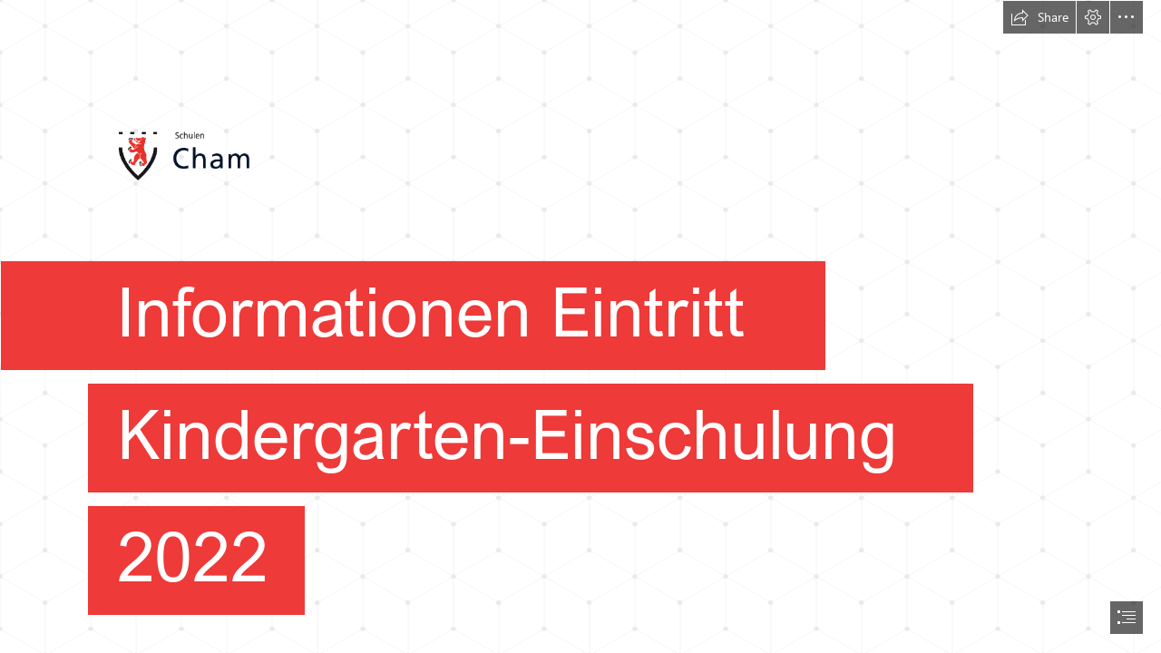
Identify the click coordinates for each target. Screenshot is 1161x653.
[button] (1039, 17)
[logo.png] (580, 320)
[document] (580, 326)
